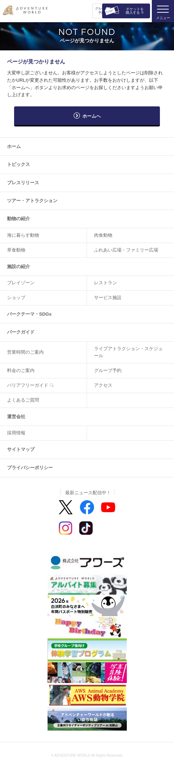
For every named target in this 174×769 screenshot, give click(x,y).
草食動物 (16, 250)
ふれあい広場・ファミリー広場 (126, 250)
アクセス (103, 385)
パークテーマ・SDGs (29, 314)
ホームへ (91, 116)
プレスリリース (23, 182)
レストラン (105, 282)
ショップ (16, 297)
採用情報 (16, 432)
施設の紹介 (18, 266)
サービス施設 (108, 297)
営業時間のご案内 (25, 352)
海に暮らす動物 (23, 235)
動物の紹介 (18, 218)
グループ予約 (101, 10)
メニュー (163, 18)
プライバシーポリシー (30, 467)
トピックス (18, 164)
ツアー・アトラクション (32, 200)
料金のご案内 (21, 370)
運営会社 (16, 416)
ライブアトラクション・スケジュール (128, 352)
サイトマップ (21, 449)
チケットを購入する (135, 10)
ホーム (14, 146)
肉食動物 (103, 235)
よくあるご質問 (23, 400)
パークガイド (21, 332)
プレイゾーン (21, 282)
